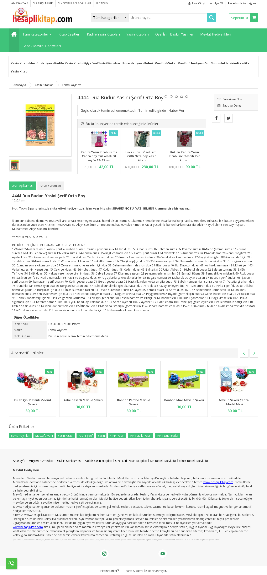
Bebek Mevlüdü (155, 63)
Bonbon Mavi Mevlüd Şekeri (184, 400)
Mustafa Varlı (44, 436)
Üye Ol (216, 3)
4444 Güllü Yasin (140, 436)
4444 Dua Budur (167, 436)
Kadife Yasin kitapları (98, 461)
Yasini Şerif (85, 436)
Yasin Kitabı (19, 63)
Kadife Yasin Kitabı (68, 63)
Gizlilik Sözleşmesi (69, 461)
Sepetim (240, 18)
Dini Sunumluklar (217, 63)
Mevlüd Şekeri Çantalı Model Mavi (234, 402)
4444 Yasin (117, 436)
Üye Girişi (196, 3)
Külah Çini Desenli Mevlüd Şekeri (32, 402)
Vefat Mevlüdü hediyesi (186, 63)
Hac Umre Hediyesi (129, 63)
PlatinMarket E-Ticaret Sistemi (121, 571)
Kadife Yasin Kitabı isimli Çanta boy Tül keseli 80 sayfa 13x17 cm (99, 156)
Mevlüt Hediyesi (41, 63)
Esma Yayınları (20, 436)
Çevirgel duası (63, 269)
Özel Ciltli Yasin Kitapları (131, 461)
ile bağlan (242, 3)
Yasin (101, 436)
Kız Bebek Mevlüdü (163, 461)
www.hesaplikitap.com (218, 482)
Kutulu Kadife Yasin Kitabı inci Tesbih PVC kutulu (184, 156)
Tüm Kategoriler (35, 34)
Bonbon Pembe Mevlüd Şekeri (133, 402)
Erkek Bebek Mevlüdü (193, 461)
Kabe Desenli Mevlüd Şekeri (83, 400)
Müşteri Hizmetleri (40, 461)
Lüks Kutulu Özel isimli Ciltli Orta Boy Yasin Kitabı (141, 156)
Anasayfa (19, 461)
